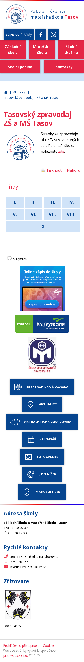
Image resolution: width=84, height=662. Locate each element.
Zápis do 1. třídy (18, 34)
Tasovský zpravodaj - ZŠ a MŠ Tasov (31, 97)
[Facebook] (40, 34)
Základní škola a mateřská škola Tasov (6, 92)
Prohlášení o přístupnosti (21, 645)
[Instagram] (53, 34)
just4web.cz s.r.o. (15, 655)
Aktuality (19, 92)
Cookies (49, 645)
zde (61, 151)
